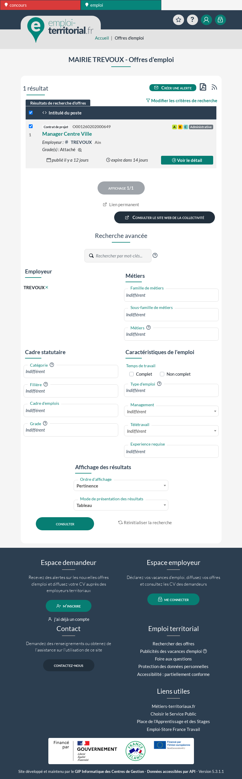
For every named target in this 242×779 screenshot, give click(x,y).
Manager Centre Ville (67, 133)
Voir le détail (187, 160)
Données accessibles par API (171, 771)
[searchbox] (171, 295)
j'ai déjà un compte (68, 619)
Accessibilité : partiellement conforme (173, 674)
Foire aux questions (173, 658)
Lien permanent (121, 204)
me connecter (173, 599)
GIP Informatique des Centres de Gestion (109, 771)
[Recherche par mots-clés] (123, 255)
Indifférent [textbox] (136, 411)
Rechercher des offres (174, 643)
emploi (94, 5)
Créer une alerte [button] (173, 87)
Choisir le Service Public (173, 713)
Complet (144, 374)
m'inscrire (68, 606)
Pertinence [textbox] (87, 485)
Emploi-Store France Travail (173, 729)
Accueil (102, 37)
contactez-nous (68, 665)
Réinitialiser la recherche (145, 522)
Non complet (179, 374)
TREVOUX (78, 142)
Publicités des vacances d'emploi (171, 651)
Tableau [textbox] (84, 505)
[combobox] (171, 295)
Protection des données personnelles (173, 666)
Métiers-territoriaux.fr (173, 706)
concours (16, 5)
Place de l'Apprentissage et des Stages (173, 721)
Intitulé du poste (62, 112)
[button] (155, 255)
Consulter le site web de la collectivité (164, 217)
